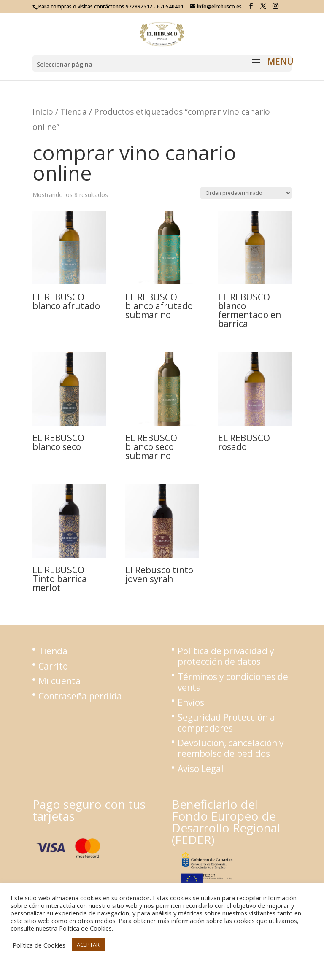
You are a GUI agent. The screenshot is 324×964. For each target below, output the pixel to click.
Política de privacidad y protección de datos (226, 656)
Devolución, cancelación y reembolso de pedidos (231, 748)
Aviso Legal (201, 769)
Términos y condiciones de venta (233, 682)
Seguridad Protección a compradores (226, 722)
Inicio (42, 111)
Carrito (53, 666)
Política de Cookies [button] (39, 945)
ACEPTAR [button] (88, 944)
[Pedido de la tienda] (246, 193)
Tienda (73, 111)
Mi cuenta (59, 681)
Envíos (191, 702)
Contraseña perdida (80, 696)
